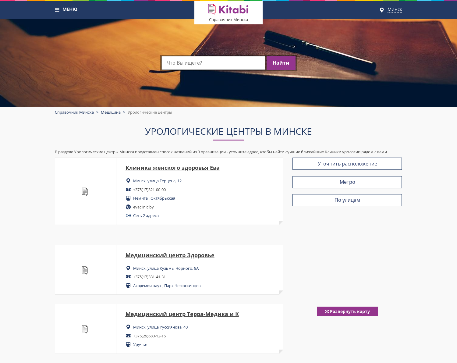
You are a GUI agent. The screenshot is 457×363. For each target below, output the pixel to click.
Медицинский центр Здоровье (170, 255)
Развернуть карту (347, 311)
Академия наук (147, 285)
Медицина (111, 112)
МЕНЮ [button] (69, 9)
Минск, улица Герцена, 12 (157, 180)
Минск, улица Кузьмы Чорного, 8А (166, 268)
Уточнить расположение (347, 163)
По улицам (347, 200)
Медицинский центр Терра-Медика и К (182, 314)
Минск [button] (395, 9)
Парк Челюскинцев (182, 285)
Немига (140, 198)
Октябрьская (163, 198)
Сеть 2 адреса (146, 215)
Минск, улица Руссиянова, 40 (160, 327)
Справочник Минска (228, 19)
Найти (281, 62)
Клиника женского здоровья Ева (173, 167)
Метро (347, 182)
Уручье (140, 344)
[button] (57, 9)
